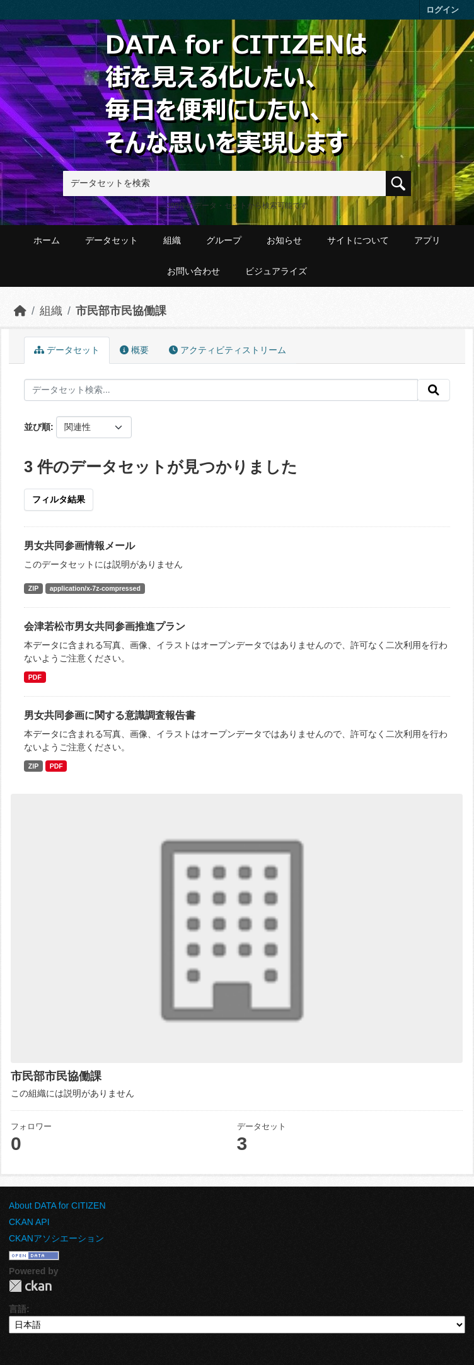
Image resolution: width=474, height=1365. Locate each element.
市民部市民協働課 (121, 311)
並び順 (37, 427)
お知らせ (284, 240)
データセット (111, 240)
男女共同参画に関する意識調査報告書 (109, 715)
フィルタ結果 (58, 499)
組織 (172, 240)
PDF (35, 677)
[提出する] (433, 390)
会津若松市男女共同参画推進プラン (104, 626)
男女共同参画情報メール (79, 545)
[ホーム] (20, 311)
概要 (134, 350)
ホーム (46, 240)
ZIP (33, 588)
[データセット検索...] (221, 390)
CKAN (30, 1285)
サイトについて (358, 240)
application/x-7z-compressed (95, 588)
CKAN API (29, 1222)
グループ (223, 240)
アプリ (427, 240)
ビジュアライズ (276, 271)
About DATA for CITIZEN (57, 1205)
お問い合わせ (193, 271)
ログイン (442, 10)
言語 (17, 1309)
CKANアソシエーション (56, 1238)
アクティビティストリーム (227, 350)
